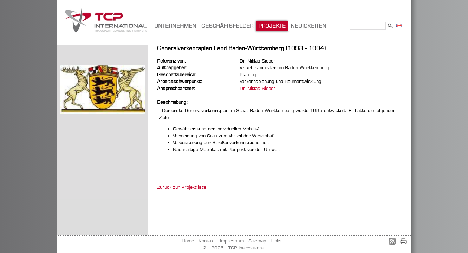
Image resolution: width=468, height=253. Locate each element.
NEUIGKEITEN (308, 25)
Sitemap (257, 241)
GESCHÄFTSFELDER (227, 25)
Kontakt (207, 241)
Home (188, 241)
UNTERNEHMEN (175, 25)
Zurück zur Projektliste (181, 187)
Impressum (232, 241)
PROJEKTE (272, 25)
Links (276, 241)
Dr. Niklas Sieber (257, 88)
